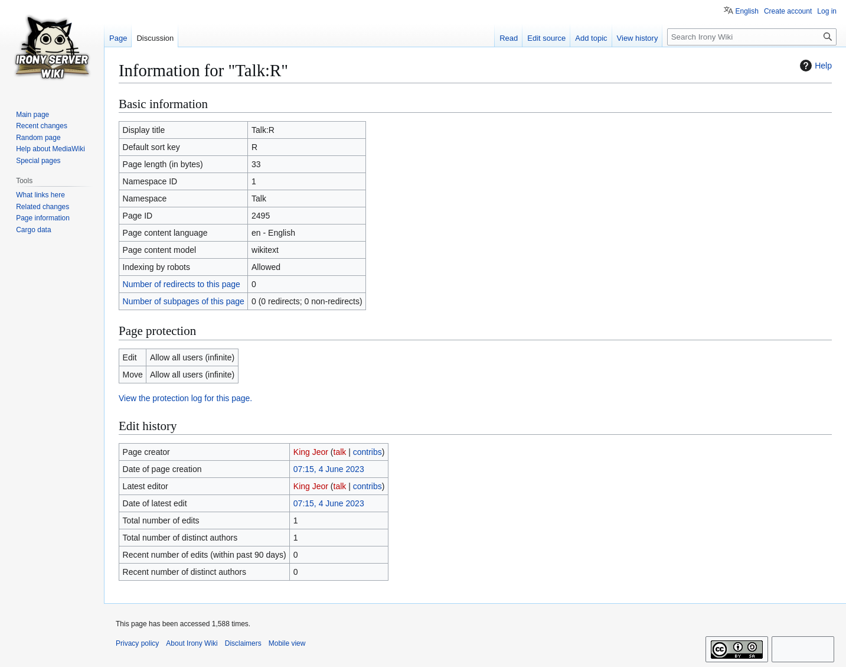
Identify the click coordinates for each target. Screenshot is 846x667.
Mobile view (287, 643)
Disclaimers (243, 643)
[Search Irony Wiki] (752, 36)
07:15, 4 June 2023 (328, 469)
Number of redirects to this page (181, 284)
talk (340, 452)
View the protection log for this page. (185, 398)
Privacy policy (137, 643)
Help (814, 65)
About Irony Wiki (191, 643)
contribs (367, 452)
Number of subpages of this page (183, 301)
